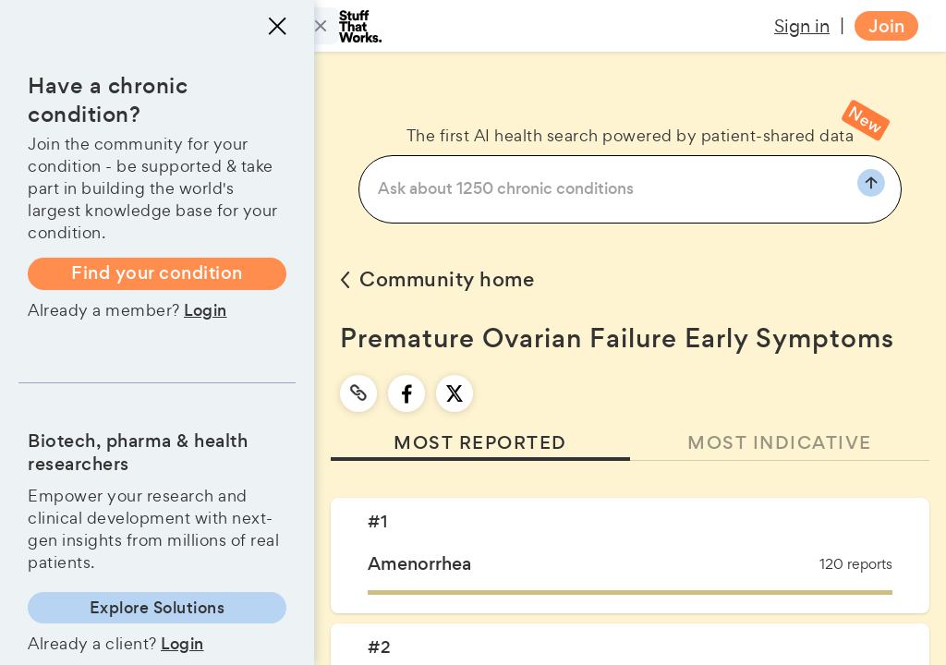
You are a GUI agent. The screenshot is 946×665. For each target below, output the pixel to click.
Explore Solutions (157, 608)
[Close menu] (277, 25)
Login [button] (205, 310)
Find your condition (157, 272)
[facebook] (407, 393)
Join (886, 26)
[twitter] (454, 393)
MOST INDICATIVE (779, 442)
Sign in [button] (802, 26)
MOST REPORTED (480, 442)
